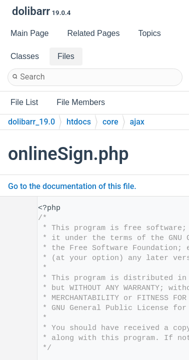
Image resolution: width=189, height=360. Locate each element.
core (110, 121)
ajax (137, 121)
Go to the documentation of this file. (72, 186)
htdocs (78, 121)
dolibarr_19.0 (31, 121)
